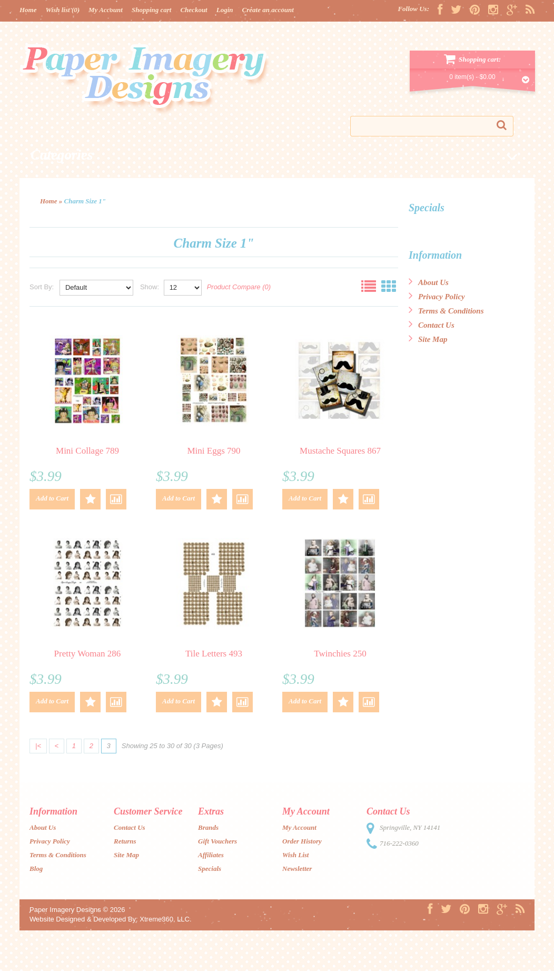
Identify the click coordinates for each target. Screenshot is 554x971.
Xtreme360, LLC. (165, 919)
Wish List (295, 855)
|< (38, 746)
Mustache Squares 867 (340, 451)
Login (224, 10)
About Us (429, 282)
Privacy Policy (437, 296)
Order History (302, 841)
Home (28, 10)
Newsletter (297, 868)
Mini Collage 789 (87, 451)
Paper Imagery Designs (65, 910)
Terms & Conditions (446, 311)
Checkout (193, 10)
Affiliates (211, 855)
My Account (105, 10)
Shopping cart (152, 10)
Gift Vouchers (217, 841)
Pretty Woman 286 (87, 654)
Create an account (268, 10)
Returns (125, 841)
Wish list (63, 10)
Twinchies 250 (340, 654)
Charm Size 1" (85, 201)
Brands (208, 827)
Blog (36, 868)
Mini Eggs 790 (213, 451)
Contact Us (431, 325)
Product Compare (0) (239, 287)
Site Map (428, 339)
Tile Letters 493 (213, 654)
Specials (209, 868)
